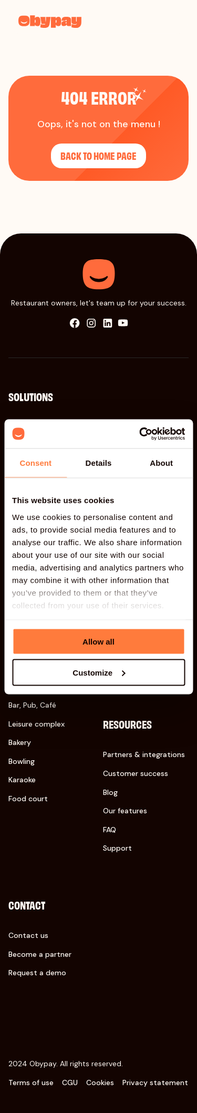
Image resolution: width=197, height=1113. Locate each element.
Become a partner (39, 954)
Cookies (100, 1082)
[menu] (172, 20)
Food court (28, 798)
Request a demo (37, 972)
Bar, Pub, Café (32, 705)
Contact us (28, 935)
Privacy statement (155, 1082)
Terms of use (31, 1082)
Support (117, 848)
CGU (70, 1082)
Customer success (135, 773)
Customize (98, 672)
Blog (110, 792)
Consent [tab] (35, 462)
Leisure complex (36, 724)
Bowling (21, 761)
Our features (125, 810)
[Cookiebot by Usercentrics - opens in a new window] (140, 434)
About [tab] (161, 462)
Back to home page (98, 155)
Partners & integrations (144, 754)
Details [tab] (99, 462)
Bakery (19, 742)
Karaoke (22, 779)
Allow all (98, 641)
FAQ (109, 829)
